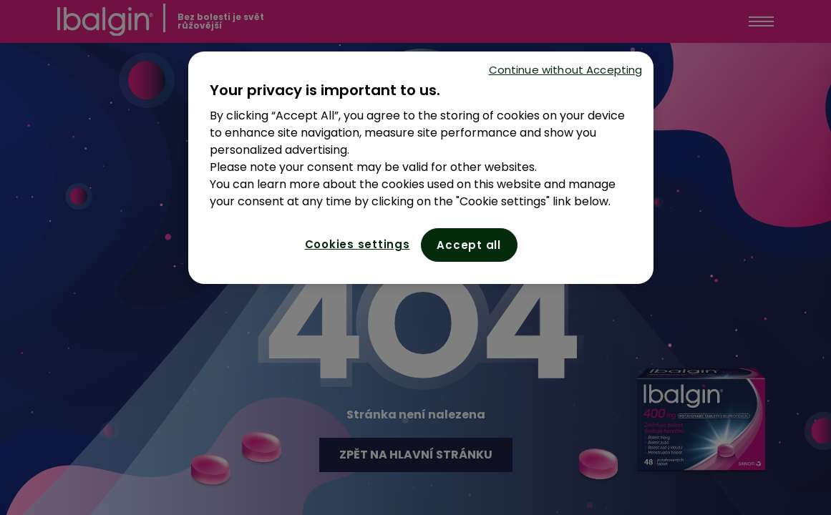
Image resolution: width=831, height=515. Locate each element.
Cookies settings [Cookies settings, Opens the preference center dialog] (357, 244)
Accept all (469, 244)
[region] (420, 168)
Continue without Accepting (566, 69)
